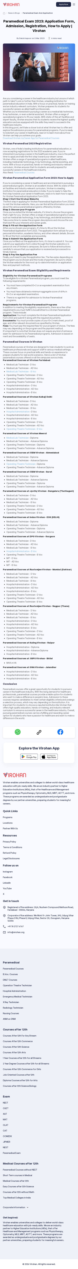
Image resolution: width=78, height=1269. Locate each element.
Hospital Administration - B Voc (21, 551)
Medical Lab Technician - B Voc (21, 371)
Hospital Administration (18, 411)
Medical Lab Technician (17, 438)
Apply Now (63, 4)
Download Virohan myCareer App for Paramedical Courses (31, 138)
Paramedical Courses (24, 172)
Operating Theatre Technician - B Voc (24, 429)
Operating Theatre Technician (20, 464)
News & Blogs (14, 13)
